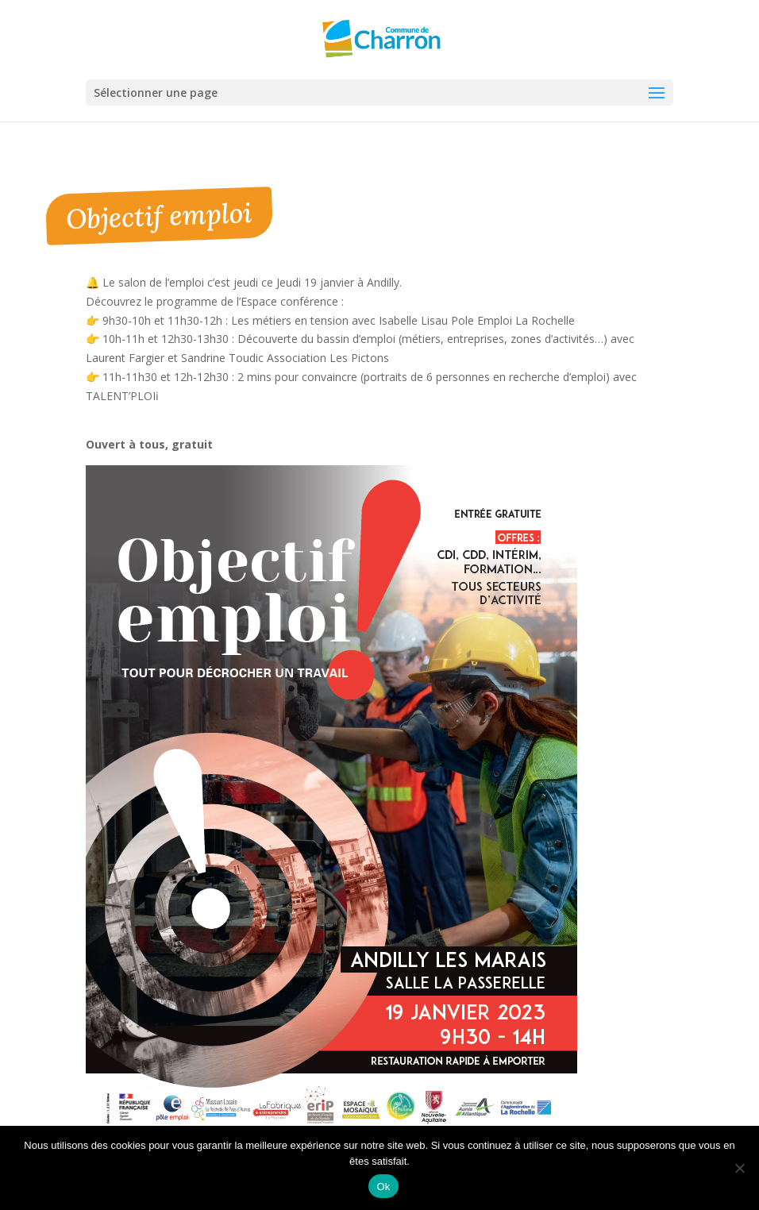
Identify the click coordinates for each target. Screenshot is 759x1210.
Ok (383, 1187)
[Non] (739, 1168)
